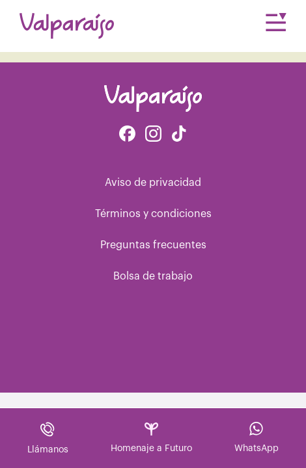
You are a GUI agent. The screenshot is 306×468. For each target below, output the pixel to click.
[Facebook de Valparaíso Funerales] (127, 134)
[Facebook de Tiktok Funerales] (179, 134)
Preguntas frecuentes (153, 245)
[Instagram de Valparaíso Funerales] (153, 134)
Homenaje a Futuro (151, 437)
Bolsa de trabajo (153, 276)
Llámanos (47, 437)
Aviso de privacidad (153, 182)
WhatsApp (256, 437)
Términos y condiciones (153, 214)
